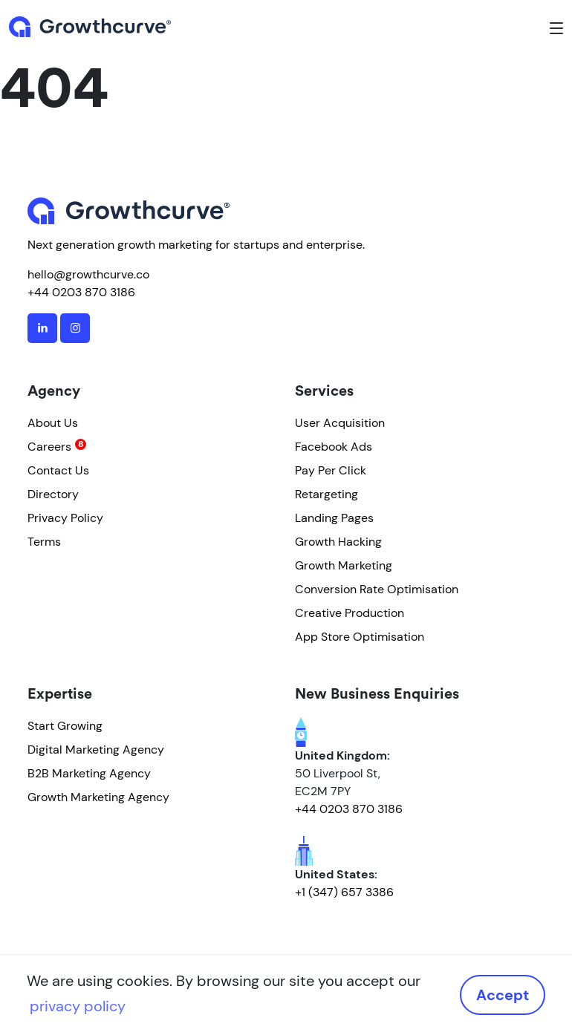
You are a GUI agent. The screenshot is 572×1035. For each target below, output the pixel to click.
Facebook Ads (333, 446)
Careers (49, 446)
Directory (53, 494)
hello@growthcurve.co (88, 274)
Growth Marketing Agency (98, 797)
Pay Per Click (330, 470)
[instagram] (75, 328)
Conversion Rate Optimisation (376, 589)
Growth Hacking (338, 541)
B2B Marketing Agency (89, 773)
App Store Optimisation (359, 636)
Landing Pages (334, 518)
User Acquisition (340, 423)
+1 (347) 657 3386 (344, 892)
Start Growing (65, 726)
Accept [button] (502, 995)
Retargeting (326, 494)
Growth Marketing (343, 565)
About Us (52, 423)
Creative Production (349, 613)
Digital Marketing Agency (95, 749)
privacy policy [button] (78, 1006)
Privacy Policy (65, 518)
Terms (44, 541)
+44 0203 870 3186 (81, 292)
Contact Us (58, 470)
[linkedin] (42, 328)
